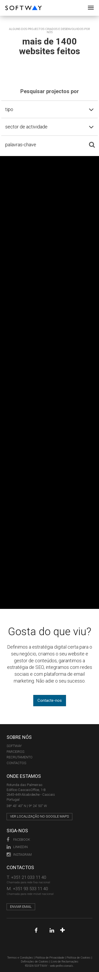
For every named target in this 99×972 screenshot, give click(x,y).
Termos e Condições (20, 957)
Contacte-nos (49, 700)
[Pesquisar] (92, 144)
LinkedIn (17, 847)
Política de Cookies (79, 957)
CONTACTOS (16, 763)
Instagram (19, 854)
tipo (9, 109)
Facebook (18, 839)
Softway (14, 746)
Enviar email (21, 907)
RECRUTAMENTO (19, 757)
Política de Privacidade (49, 957)
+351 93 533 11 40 (30, 888)
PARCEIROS (15, 752)
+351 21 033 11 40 (28, 877)
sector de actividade (26, 126)
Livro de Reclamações (64, 961)
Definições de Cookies (35, 961)
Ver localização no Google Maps (39, 816)
